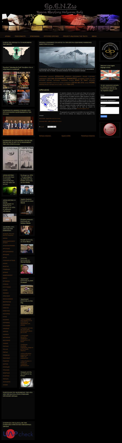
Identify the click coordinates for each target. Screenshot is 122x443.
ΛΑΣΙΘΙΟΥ (6, 334)
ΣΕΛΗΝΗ (49, 82)
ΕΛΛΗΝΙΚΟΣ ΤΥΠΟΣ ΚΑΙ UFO (86, 78)
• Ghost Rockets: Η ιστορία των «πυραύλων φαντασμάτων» (26, 363)
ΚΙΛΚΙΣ (5, 316)
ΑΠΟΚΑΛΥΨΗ (59, 76)
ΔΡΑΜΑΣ (5, 272)
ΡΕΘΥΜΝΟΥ (6, 358)
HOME (92, 82)
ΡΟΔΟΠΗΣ (6, 361)
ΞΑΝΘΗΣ (5, 343)
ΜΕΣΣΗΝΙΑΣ (6, 340)
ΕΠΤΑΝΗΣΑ (6, 281)
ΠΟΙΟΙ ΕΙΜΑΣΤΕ (20, 36)
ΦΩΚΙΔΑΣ (6, 379)
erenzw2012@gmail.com (83, 108)
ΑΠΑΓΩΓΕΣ (51, 76)
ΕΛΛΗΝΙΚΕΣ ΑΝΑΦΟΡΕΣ (66, 78)
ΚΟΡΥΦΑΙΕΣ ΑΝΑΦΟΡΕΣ (60, 80)
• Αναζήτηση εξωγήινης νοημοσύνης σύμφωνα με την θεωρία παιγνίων (27, 347)
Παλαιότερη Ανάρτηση (88, 136)
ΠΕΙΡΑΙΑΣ (6, 346)
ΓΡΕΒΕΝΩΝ (6, 269)
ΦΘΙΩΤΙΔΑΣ (6, 373)
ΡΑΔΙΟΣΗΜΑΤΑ (42, 82)
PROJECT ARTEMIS (49, 84)
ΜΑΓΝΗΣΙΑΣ (6, 337)
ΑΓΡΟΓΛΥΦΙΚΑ (43, 76)
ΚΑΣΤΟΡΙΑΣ (6, 313)
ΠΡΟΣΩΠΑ (92, 80)
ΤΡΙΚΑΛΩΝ (6, 370)
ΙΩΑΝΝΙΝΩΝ (6, 305)
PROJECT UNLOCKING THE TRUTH (75, 36)
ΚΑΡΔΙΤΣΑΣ (6, 311)
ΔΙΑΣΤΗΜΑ (50, 78)
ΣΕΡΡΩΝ (5, 364)
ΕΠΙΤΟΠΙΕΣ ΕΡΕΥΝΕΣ (51, 36)
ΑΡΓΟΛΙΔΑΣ (6, 248)
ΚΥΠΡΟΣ (71, 80)
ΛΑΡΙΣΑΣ (5, 331)
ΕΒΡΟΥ (5, 278)
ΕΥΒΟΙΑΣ (5, 284)
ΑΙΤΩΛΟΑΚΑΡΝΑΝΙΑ (9, 245)
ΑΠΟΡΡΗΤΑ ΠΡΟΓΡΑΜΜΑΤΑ (73, 76)
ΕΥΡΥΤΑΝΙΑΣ (7, 287)
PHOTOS (41, 84)
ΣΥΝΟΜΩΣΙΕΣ (67, 82)
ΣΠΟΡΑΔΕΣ (6, 367)
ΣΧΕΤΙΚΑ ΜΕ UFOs (77, 82)
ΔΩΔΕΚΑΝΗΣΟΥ (7, 275)
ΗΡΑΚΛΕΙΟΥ (6, 296)
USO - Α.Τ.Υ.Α (63, 84)
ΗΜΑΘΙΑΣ (6, 293)
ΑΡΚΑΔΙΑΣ (6, 254)
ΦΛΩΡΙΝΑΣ (6, 376)
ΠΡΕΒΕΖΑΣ (6, 355)
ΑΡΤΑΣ (5, 257)
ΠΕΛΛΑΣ (5, 349)
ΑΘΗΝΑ (5, 238)
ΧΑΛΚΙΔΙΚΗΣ (6, 382)
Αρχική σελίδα (66, 136)
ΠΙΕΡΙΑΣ (5, 352)
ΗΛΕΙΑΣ (5, 290)
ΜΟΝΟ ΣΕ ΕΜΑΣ (81, 80)
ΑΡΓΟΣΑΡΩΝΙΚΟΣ (8, 251)
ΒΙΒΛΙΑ (94, 36)
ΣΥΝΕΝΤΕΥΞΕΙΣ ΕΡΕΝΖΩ (58, 82)
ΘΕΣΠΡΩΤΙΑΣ (7, 302)
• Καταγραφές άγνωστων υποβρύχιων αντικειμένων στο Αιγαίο (25, 338)
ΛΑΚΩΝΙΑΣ (6, 328)
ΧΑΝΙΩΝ (5, 385)
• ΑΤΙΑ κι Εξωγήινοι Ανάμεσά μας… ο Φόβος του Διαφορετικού (26, 356)
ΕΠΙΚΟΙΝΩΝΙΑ (34, 36)
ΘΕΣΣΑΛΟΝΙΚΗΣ (8, 299)
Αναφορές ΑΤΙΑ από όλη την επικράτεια (8, 234)
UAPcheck (57, 84)
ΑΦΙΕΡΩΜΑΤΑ (43, 78)
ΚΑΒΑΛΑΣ (6, 308)
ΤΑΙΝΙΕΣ (87, 82)
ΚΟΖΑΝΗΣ (6, 319)
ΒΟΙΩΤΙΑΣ (6, 266)
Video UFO (70, 84)
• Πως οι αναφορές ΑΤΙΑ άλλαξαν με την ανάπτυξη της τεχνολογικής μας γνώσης (26, 322)
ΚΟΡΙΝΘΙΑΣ (6, 322)
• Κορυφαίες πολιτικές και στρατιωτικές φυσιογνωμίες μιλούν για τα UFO (27, 330)
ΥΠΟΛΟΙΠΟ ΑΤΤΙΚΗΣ (9, 260)
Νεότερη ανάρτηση (45, 136)
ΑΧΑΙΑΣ (5, 263)
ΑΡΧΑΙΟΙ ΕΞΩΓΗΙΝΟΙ (89, 76)
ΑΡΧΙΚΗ (7, 36)
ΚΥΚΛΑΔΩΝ (6, 325)
